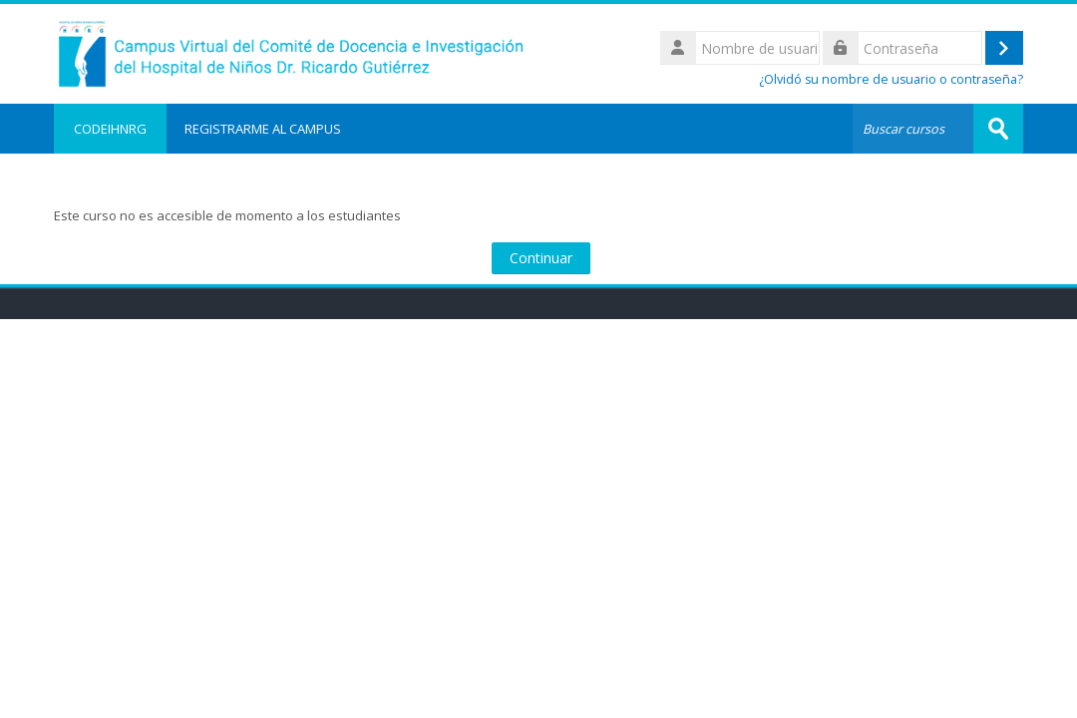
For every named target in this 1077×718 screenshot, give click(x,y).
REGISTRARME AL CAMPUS (262, 129)
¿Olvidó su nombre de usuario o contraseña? (891, 79)
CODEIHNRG (110, 129)
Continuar (541, 257)
